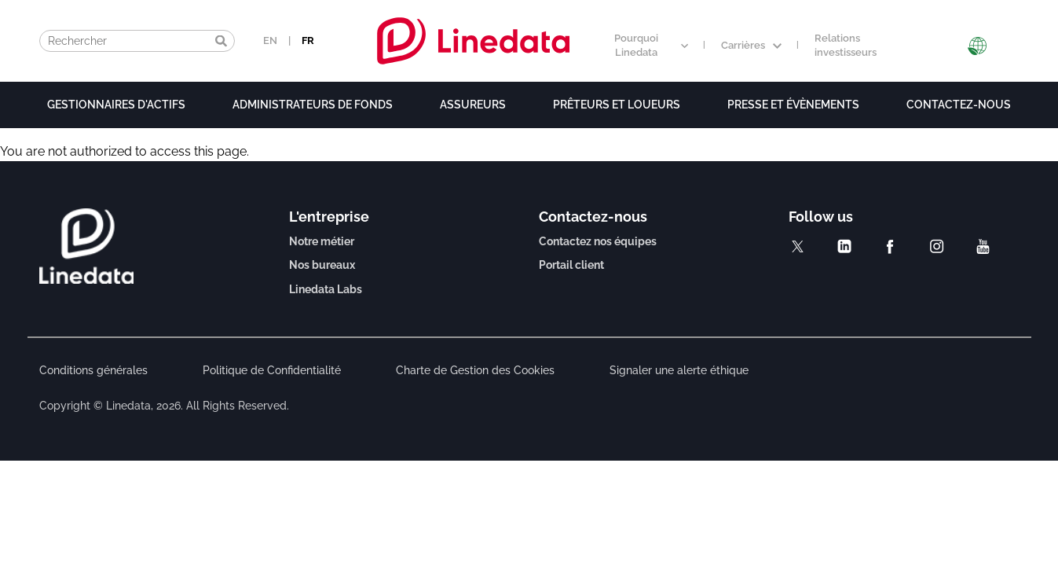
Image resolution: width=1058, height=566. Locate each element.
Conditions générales (93, 370)
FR (308, 40)
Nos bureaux (322, 265)
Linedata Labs (325, 289)
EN (270, 40)
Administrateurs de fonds (312, 104)
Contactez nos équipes (598, 241)
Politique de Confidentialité (272, 370)
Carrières (751, 45)
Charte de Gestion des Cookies (475, 370)
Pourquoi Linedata (651, 45)
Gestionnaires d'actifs (116, 104)
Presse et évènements (793, 104)
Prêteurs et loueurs (616, 104)
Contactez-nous (958, 104)
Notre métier (321, 241)
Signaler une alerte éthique (679, 370)
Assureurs (473, 104)
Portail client (571, 265)
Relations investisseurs (846, 45)
